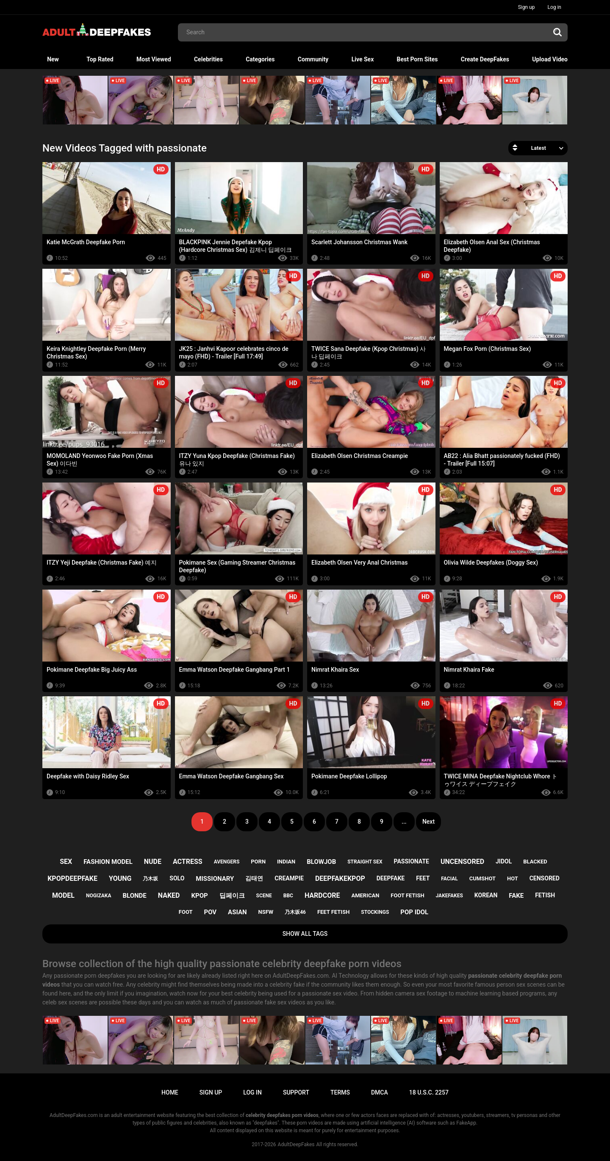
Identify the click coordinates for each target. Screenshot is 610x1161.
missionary (215, 878)
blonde (134, 895)
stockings (375, 912)
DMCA (379, 1092)
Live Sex (363, 59)
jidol (504, 861)
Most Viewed (153, 59)
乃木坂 (150, 879)
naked (169, 895)
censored (545, 878)
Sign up (526, 7)
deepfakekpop (340, 878)
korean (485, 895)
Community (313, 59)
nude (152, 862)
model (63, 895)
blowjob (321, 862)
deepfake (391, 878)
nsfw (266, 912)
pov (210, 912)
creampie (289, 878)
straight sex (364, 862)
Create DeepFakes (485, 59)
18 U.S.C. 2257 (429, 1092)
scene (264, 896)
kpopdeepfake (72, 878)
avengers (227, 862)
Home (169, 1092)
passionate (411, 861)
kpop (199, 895)
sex (66, 862)
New (53, 59)
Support (296, 1092)
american (365, 895)
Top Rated (99, 59)
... (404, 821)
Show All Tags (305, 933)
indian (286, 861)
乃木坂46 (295, 912)
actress (187, 862)
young (120, 878)
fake (516, 895)
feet (423, 878)
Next (428, 821)
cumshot (482, 878)
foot (186, 912)
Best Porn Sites (417, 59)
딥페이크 (232, 895)
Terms (340, 1092)
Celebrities (208, 59)
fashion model (108, 862)
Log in (554, 7)
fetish (545, 895)
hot (512, 878)
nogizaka (98, 896)
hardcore (322, 895)
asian (237, 912)
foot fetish (407, 895)
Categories (260, 59)
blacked (535, 861)
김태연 (254, 878)
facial (449, 879)
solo (176, 878)
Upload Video (550, 59)
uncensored (462, 862)
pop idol (414, 912)
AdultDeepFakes (296, 1144)
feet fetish (333, 912)
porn (258, 861)
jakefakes (449, 896)
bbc (288, 896)
